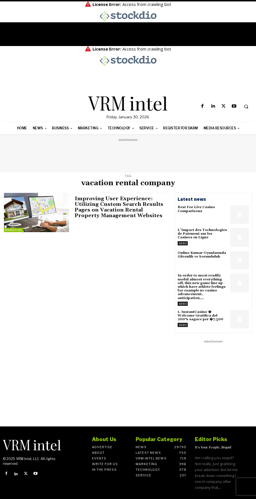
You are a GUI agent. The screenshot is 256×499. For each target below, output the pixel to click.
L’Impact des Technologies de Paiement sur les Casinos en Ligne (202, 233)
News (183, 243)
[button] (246, 106)
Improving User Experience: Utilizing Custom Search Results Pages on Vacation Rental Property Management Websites (119, 207)
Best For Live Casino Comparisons (196, 209)
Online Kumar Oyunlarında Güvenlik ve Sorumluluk (202, 255)
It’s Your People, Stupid (213, 447)
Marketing (13, 230)
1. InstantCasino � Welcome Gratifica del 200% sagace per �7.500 (200, 315)
